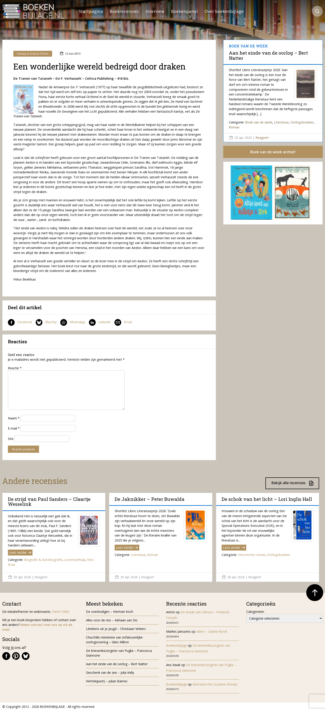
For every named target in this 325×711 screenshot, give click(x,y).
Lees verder (20, 552)
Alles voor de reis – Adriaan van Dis (111, 620)
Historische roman (251, 555)
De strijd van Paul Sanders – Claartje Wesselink (49, 501)
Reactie (15, 368)
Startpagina (91, 11)
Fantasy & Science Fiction (33, 54)
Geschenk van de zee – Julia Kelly (110, 672)
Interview (155, 11)
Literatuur (281, 122)
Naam (14, 418)
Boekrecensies (124, 11)
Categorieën (255, 611)
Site (11, 439)
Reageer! (262, 137)
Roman (234, 127)
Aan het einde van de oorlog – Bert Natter (268, 55)
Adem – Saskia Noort (211, 631)
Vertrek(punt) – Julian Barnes (107, 681)
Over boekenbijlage (224, 11)
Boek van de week (258, 122)
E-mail (14, 428)
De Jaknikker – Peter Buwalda (149, 499)
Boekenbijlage (176, 645)
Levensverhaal (74, 560)
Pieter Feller (61, 611)
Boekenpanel (184, 11)
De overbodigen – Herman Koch (109, 611)
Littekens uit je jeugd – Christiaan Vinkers (116, 629)
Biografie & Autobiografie (43, 560)
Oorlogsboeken (301, 122)
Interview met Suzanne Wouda (215, 684)
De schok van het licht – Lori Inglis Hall (267, 499)
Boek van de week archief (272, 151)
